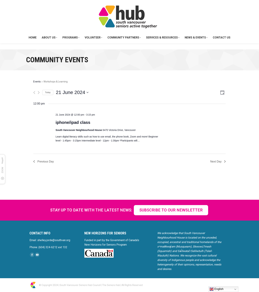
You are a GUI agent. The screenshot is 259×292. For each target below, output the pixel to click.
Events (37, 81)
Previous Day (43, 161)
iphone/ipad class (73, 122)
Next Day (218, 161)
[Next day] (39, 92)
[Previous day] (34, 92)
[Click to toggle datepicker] (72, 92)
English (216, 289)
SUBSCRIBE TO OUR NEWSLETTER (171, 210)
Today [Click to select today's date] (48, 92)
